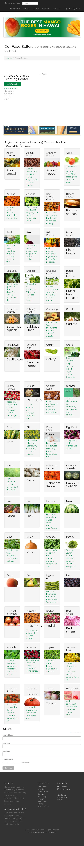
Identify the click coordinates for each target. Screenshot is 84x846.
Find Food (41, 787)
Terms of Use (43, 806)
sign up (19, 818)
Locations (41, 789)
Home (9, 58)
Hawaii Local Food (12, 3)
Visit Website (13, 84)
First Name (6, 743)
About (57, 8)
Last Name (6, 751)
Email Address (8, 735)
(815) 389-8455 (11, 88)
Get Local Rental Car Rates (62, 797)
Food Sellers (42, 791)
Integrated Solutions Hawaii (45, 833)
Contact (41, 794)
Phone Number (8, 759)
